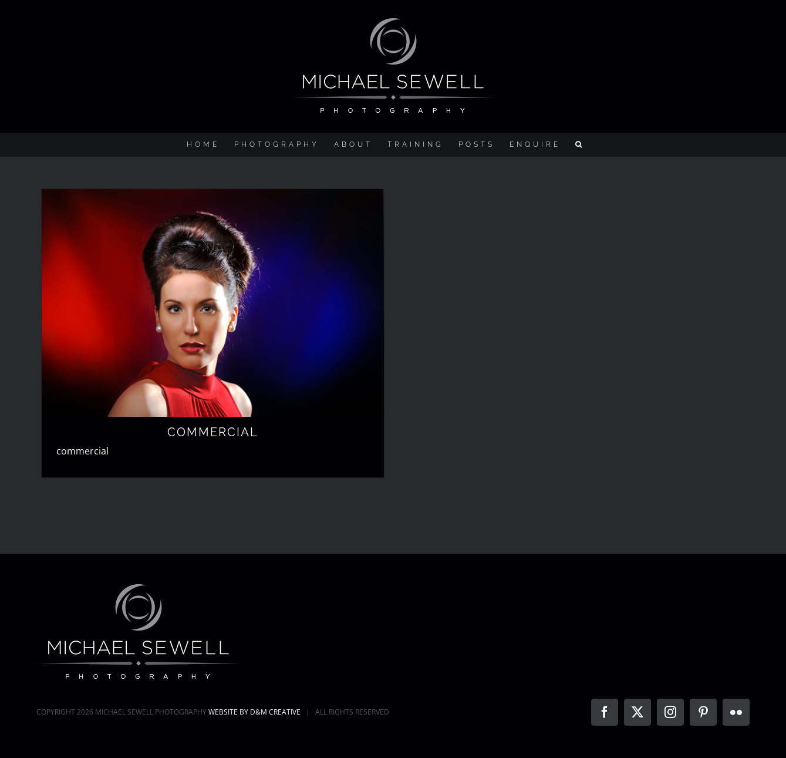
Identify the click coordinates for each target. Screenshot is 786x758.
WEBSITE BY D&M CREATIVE (254, 712)
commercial (82, 450)
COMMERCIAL (212, 432)
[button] (580, 144)
